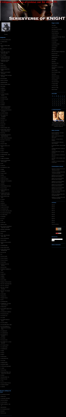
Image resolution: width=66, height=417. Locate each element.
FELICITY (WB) (4, 143)
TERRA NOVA (3, 306)
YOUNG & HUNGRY (5, 384)
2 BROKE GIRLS (4, 41)
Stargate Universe (4, 297)
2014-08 (53, 214)
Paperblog (53, 61)
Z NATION (3, 386)
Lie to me (2, 218)
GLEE (2, 163)
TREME (2, 350)
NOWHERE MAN (4, 245)
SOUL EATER (3, 279)
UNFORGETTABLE (4, 364)
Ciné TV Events (54, 27)
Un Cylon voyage (55, 85)
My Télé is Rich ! (55, 53)
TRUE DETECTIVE (4, 358)
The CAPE (3, 317)
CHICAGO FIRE (4, 97)
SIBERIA (2, 276)
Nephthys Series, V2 (55, 55)
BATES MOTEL (4, 67)
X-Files (2, 380)
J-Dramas (3, 199)
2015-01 (53, 208)
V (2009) (2, 368)
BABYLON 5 (3, 65)
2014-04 (53, 220)
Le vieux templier (4, 402)
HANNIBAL (3, 171)
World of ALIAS (54, 89)
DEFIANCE (3, 118)
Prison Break (3, 262)
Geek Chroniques (55, 31)
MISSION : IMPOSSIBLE (5, 229)
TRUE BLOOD (3, 356)
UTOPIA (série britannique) (6, 366)
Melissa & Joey (4, 224)
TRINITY (2, 354)
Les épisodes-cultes (4, 208)
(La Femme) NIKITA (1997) (6, 39)
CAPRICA (3, 88)
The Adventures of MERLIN (6, 311)
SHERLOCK (3, 274)
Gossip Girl (3, 165)
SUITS (2, 299)
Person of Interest (4, 258)
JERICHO (3, 203)
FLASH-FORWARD (4, 152)
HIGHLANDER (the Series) (6, 185)
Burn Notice (3, 86)
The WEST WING (4, 346)
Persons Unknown (4, 260)
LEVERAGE (3, 216)
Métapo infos (3, 396)
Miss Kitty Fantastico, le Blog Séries (58, 51)
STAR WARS (3, 293)
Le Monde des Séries (55, 43)
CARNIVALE (3, 90)
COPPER (3, 104)
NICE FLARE (54, 59)
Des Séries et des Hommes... (57, 29)
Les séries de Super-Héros (6, 212)
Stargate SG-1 (3, 295)
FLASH (2, 150)
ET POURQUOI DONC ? (5, 409)
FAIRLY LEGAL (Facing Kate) (6, 137)
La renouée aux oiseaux (5, 394)
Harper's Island (4, 173)
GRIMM (2, 169)
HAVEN (2, 175)
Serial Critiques (54, 65)
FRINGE (2, 156)
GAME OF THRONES (5, 158)
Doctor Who (3, 123)
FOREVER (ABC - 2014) (5, 154)
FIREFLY (2, 148)
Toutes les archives (55, 224)
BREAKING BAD (4, 82)
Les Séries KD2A (4, 214)
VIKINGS (2, 375)
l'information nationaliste (5, 398)
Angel (2, 63)
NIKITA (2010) (3, 240)
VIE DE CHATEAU (4, 400)
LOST (2, 220)
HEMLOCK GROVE (4, 178)
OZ (1, 254)
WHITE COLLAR (4, 378)
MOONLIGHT (3, 231)
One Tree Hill (3, 252)
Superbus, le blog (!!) (55, 77)
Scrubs (2, 272)
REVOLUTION (3, 267)
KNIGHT (53, 178)
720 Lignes (54, 25)
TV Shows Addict (55, 83)
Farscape (2, 141)
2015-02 (53, 206)
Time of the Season (55, 81)
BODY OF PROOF (4, 80)
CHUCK (2, 100)
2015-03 (53, 204)
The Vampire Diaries (4, 344)
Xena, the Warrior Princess (6, 382)
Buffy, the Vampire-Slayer (5, 84)
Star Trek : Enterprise (5, 285)
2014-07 (53, 216)
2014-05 (53, 218)
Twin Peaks (3, 360)
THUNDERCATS (4, 348)
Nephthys (53, 175)
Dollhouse (3, 125)
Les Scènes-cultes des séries (6, 210)
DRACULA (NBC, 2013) (5, 127)
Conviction (3, 102)
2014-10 (53, 210)
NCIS (2, 233)
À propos (6, 34)
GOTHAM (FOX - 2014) (5, 167)
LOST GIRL (3, 222)
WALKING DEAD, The (5, 377)
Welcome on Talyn (55, 87)
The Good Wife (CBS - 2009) (6, 324)
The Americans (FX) (4, 313)
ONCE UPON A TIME (5, 247)
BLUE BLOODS (4, 78)
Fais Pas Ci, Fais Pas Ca (5, 139)
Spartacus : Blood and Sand (6, 281)
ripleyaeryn (54, 168)
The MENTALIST (4, 330)
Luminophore (54, 47)
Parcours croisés (4, 256)
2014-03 (53, 222)
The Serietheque (55, 79)
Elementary (3, 132)
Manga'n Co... (54, 49)
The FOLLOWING (4, 322)
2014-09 (53, 212)
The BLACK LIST (4, 315)
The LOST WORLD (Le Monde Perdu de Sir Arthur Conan (6, 327)
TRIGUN (2, 352)
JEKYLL (2, 201)
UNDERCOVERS (4, 362)
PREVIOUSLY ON (55, 63)
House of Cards (4, 187)
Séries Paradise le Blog (56, 72)
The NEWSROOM (4, 332)
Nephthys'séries (54, 57)
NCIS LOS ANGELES (5, 238)
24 (1, 43)
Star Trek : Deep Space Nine (6, 283)
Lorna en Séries (54, 45)
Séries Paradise (54, 70)
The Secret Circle (4, 339)
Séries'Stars (54, 74)
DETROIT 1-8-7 (4, 120)
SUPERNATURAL (4, 301)
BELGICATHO (3, 407)
